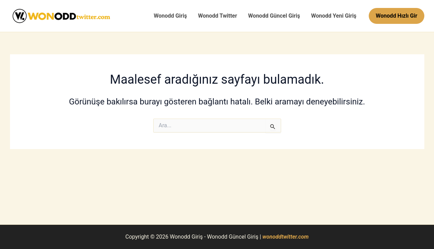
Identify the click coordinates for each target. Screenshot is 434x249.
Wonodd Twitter (217, 15)
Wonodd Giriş (170, 15)
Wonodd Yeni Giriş (333, 15)
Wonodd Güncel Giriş (274, 15)
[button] (396, 16)
